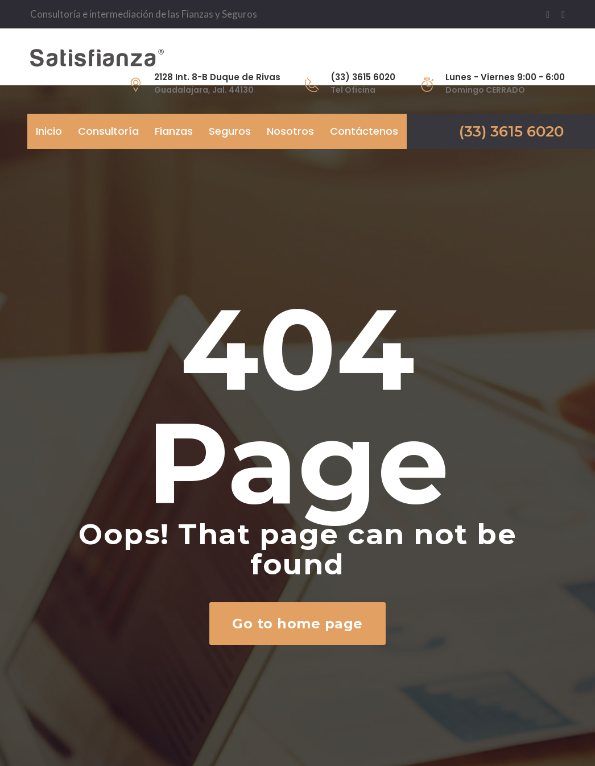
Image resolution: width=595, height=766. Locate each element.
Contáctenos (364, 131)
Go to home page (297, 623)
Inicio (49, 131)
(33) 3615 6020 (511, 131)
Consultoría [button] (108, 131)
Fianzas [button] (174, 131)
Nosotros (290, 131)
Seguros (230, 131)
